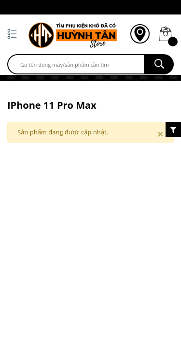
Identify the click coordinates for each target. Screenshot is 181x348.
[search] (76, 64)
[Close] (160, 133)
